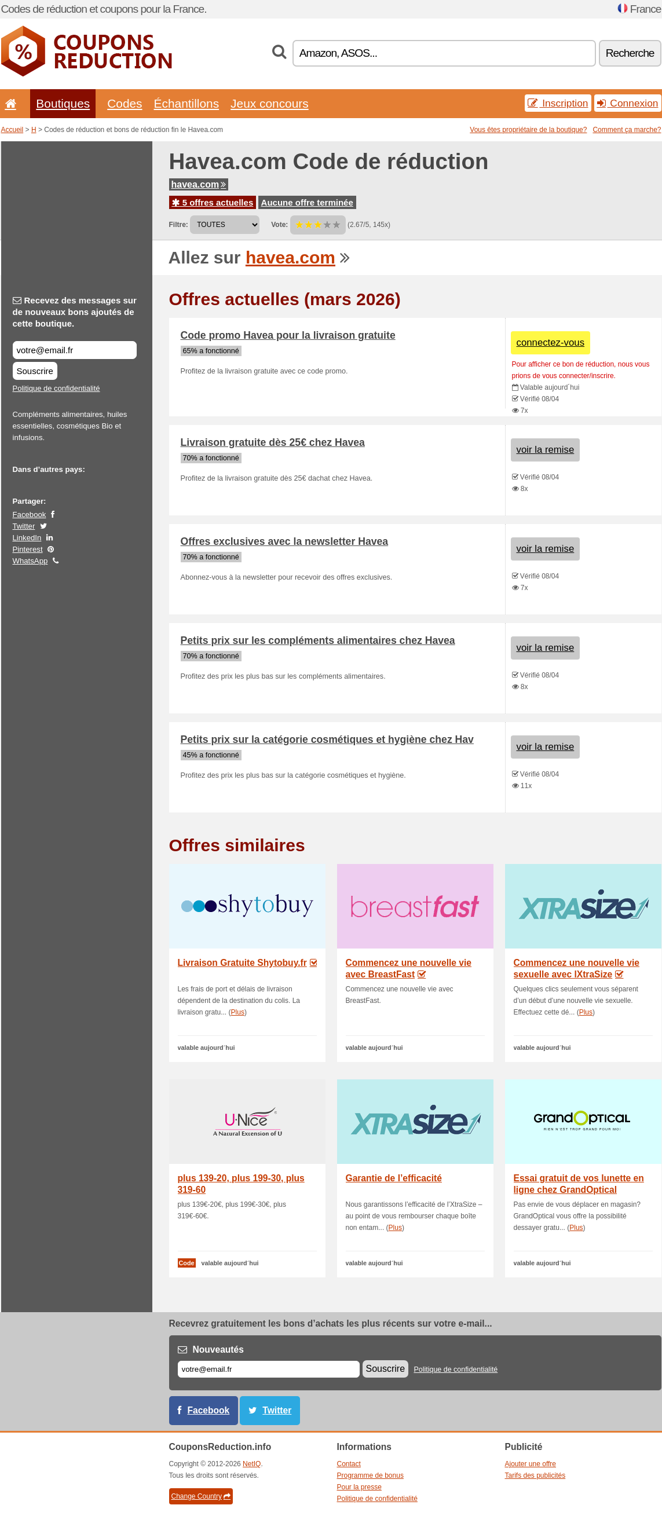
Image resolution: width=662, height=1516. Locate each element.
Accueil (12, 130)
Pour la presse (359, 1487)
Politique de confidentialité (56, 388)
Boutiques (63, 103)
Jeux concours (270, 103)
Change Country (201, 1496)
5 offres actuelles (213, 202)
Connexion (628, 103)
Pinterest (28, 549)
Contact (349, 1464)
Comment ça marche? (626, 130)
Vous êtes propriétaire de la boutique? (528, 130)
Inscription (558, 103)
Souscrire (35, 371)
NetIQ (252, 1464)
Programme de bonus (370, 1475)
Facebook (29, 514)
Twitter (24, 526)
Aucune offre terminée (307, 202)
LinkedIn (27, 537)
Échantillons (187, 103)
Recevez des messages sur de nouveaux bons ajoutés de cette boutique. (75, 311)
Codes (124, 103)
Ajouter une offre (531, 1464)
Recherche (630, 53)
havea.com (198, 184)
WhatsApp (30, 560)
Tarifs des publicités (535, 1475)
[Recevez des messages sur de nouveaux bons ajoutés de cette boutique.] (75, 350)
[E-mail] (269, 1369)
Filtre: (178, 225)
